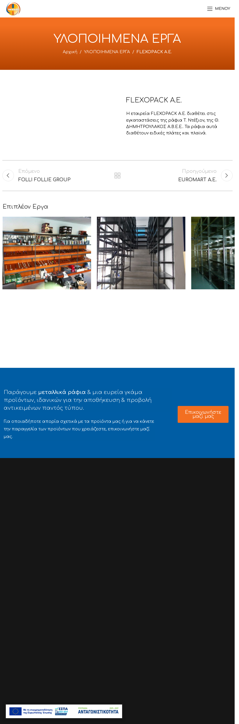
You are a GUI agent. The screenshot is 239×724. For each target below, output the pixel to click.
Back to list (117, 175)
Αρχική (70, 52)
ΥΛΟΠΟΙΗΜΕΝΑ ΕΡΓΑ (107, 52)
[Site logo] (13, 8)
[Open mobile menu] (218, 9)
